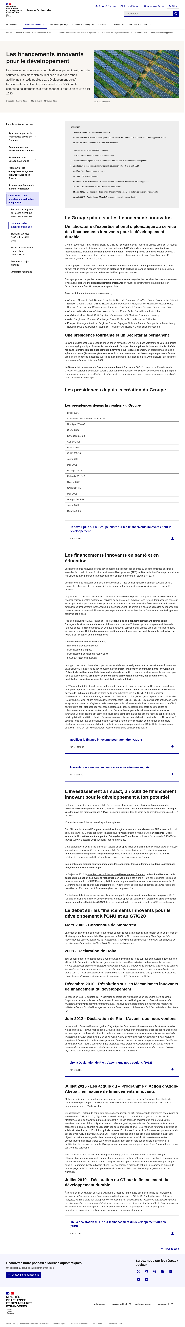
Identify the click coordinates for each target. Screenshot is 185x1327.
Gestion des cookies (115, 1317)
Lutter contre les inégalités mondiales (115, 32)
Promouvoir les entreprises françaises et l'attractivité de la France (20, 173)
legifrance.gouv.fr (143, 1297)
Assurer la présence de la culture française (21, 187)
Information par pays (58, 25)
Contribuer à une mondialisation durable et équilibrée (76, 32)
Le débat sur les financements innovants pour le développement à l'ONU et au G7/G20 (106, 166)
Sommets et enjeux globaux (20, 263)
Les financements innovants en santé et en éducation (93, 156)
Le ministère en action (43, 32)
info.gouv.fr (100, 1297)
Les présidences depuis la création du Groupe (90, 150)
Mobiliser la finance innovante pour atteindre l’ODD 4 (105, 732)
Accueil (9, 32)
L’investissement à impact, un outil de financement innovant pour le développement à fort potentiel (110, 161)
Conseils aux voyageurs (83, 25)
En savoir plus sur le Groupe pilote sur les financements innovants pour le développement (120, 522)
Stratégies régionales (21, 272)
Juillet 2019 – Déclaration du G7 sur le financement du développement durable (106, 197)
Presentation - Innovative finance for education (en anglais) (109, 760)
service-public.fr (120, 1297)
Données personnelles (79, 1317)
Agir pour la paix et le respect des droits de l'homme (20, 136)
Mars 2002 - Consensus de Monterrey (90, 171)
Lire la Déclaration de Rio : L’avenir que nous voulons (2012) (110, 1055)
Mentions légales (60, 1317)
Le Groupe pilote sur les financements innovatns (91, 132)
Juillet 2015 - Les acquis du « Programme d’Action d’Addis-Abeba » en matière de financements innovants (117, 192)
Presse (117, 25)
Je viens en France (155, 6)
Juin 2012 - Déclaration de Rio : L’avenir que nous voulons (98, 187)
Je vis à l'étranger (132, 6)
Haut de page (171, 1242)
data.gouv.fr (164, 1297)
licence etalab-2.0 (101, 1323)
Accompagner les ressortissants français (21, 149)
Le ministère (11, 25)
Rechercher (176, 14)
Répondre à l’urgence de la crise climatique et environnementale (22, 213)
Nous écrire (97, 1317)
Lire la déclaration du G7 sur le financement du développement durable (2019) (118, 1217)
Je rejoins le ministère (138, 25)
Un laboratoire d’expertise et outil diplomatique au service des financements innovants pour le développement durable (121, 138)
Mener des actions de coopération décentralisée (22, 251)
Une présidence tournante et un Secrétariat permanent (97, 143)
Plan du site (10, 1317)
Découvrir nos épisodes (24, 1268)
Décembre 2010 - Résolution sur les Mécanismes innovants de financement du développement (112, 182)
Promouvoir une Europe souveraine (18, 159)
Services (102, 25)
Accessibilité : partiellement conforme (34, 1317)
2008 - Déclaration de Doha (87, 176)
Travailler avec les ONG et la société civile (20, 237)
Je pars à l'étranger (107, 6)
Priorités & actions (33, 25)
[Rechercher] (148, 14)
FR (173, 6)
